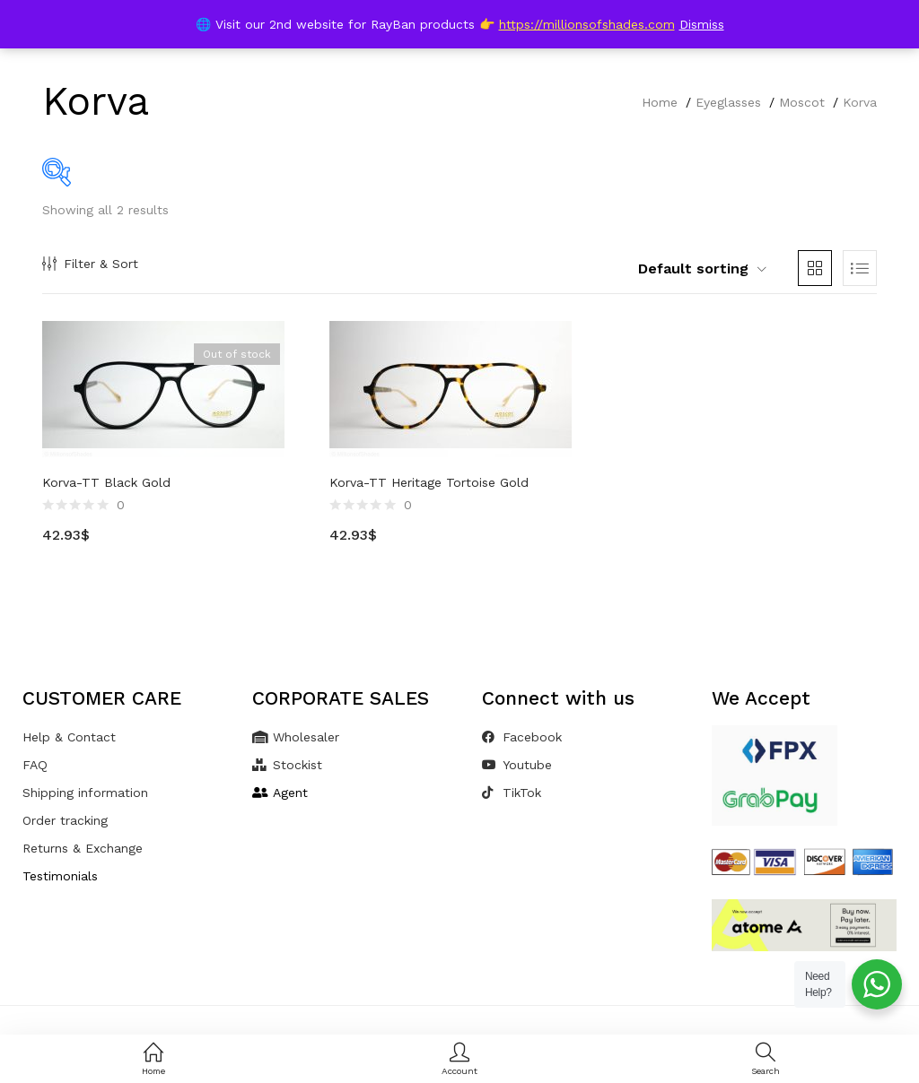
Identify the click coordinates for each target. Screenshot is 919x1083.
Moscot (802, 102)
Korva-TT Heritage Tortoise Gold (429, 482)
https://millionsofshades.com (587, 24)
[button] (693, 269)
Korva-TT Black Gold (106, 482)
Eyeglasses (728, 102)
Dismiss (701, 24)
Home (660, 102)
